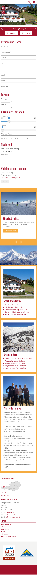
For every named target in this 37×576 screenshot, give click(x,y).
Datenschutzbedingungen (10, 179)
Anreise (4, 99)
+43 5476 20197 (9, 29)
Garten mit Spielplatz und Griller (17, 313)
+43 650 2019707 (9, 516)
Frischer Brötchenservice (14, 309)
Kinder (3, 125)
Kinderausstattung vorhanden (16, 311)
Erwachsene (5, 116)
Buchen (27, 33)
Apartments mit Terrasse (14, 306)
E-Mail (4, 86)
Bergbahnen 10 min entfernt (15, 367)
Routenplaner (6, 497)
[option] (18, 216)
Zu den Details (11, 232)
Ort (2, 63)
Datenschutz (7, 174)
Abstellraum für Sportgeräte (15, 316)
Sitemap (5, 535)
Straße (3, 58)
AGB (3, 533)
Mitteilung (4, 154)
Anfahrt (34, 2)
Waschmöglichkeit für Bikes (15, 362)
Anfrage (13, 33)
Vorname (4, 46)
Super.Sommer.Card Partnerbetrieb (18, 360)
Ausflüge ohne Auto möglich (15, 369)
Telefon (29, 2)
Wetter (3, 12)
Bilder (3, 8)
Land (3, 75)
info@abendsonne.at (28, 29)
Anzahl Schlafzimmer (10, 149)
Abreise (4, 105)
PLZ (2, 69)
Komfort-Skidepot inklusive (15, 365)
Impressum (6, 528)
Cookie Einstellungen (9, 538)
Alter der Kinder (7, 134)
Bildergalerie (6, 526)
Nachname (6, 52)
